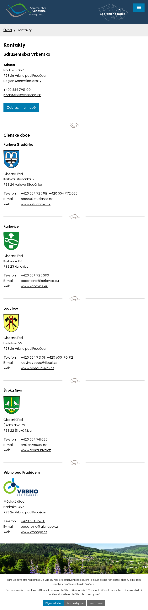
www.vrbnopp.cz (34, 532)
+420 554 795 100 (17, 90)
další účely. (87, 584)
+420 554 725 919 (34, 193)
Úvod (7, 30)
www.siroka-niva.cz (36, 450)
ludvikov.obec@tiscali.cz (39, 363)
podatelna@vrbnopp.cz (22, 95)
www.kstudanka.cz (35, 204)
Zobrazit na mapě (21, 107)
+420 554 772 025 (63, 193)
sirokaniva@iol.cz (34, 445)
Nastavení (96, 603)
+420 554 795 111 (33, 521)
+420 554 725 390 (35, 275)
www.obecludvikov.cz (37, 368)
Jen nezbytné (75, 603)
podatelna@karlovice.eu (40, 281)
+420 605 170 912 (60, 357)
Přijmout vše (53, 603)
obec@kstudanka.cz (37, 199)
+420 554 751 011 (33, 357)
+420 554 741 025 (34, 439)
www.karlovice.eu (34, 286)
